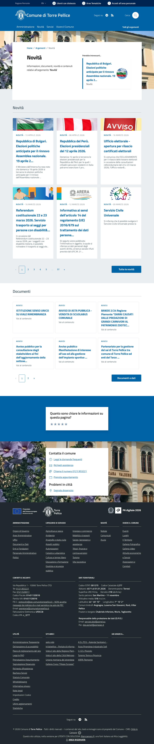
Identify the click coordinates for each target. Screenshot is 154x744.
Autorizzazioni (52, 548)
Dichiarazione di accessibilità (25, 646)
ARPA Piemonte (85, 659)
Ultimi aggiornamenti (22, 703)
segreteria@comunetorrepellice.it (34, 608)
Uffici (15, 539)
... (52, 269)
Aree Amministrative (22, 535)
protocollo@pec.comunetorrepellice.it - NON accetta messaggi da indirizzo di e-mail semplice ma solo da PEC (39, 603)
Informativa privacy (21, 686)
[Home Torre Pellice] (44, 15)
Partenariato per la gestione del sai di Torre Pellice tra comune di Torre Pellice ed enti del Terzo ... (117, 352)
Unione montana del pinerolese (60, 659)
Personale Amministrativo (24, 553)
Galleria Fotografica (131, 544)
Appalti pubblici (52, 544)
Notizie (104, 531)
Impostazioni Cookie (22, 695)
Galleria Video (129, 548)
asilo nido (50, 642)
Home (29, 48)
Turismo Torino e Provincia (89, 655)
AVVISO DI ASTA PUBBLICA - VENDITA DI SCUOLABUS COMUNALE (75, 314)
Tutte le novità (126, 269)
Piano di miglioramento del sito (27, 651)
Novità (20, 135)
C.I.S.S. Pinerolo (85, 651)
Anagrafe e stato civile (56, 539)
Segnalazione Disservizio (24, 664)
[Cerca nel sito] (135, 15)
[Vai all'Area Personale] (121, 3)
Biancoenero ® (87, 736)
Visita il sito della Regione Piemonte (62, 651)
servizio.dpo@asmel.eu (95, 621)
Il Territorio (127, 539)
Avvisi (19, 305)
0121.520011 (23, 592)
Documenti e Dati (21, 544)
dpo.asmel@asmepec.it (93, 625)
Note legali (18, 690)
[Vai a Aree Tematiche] (91, 3)
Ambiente (50, 535)
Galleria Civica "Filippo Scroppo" (60, 664)
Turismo (76, 557)
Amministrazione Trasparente (26, 642)
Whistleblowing (20, 681)
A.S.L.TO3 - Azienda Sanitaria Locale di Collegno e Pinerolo (104, 642)
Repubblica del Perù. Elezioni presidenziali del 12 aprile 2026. (74, 146)
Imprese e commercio (82, 531)
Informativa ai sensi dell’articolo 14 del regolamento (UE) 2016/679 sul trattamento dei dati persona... (74, 222)
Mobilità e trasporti (81, 535)
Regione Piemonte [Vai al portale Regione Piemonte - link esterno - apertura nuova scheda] (22, 3)
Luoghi (126, 535)
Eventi (125, 531)
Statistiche (18, 708)
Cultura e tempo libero (56, 557)
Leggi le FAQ (18, 655)
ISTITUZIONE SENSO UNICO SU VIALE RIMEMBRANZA (32, 312)
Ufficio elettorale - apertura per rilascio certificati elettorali (118, 146)
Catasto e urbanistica (55, 553)
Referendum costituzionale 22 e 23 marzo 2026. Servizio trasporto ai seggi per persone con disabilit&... (33, 220)
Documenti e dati (126, 378)
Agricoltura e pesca (54, 531)
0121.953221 (22, 588)
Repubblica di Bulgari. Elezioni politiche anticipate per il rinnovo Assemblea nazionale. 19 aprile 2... (100, 71)
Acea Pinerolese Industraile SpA (92, 646)
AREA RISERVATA (75, 739)
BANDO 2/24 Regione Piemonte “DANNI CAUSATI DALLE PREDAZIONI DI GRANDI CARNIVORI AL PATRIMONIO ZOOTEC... (117, 317)
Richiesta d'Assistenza (23, 668)
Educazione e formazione (57, 561)
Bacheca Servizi (20, 673)
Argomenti (40, 48)
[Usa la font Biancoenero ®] (64, 3)
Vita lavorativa (79, 561)
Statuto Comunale (21, 677)
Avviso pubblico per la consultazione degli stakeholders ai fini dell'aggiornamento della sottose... (30, 353)
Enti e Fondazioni (20, 548)
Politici (16, 557)
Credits (16, 699)
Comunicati (106, 535)
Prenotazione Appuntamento (26, 659)
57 (58, 269)
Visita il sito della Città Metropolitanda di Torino (67, 655)
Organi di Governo (21, 531)
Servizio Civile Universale (113, 213)
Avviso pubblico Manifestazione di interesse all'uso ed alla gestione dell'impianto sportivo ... (75, 352)
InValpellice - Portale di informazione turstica (66, 646)
